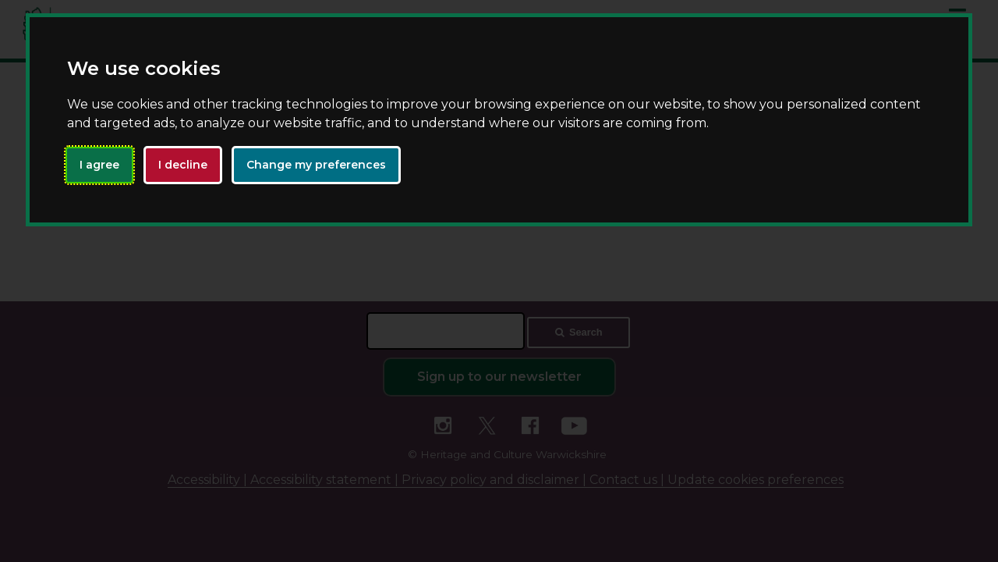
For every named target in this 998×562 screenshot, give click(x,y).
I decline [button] (182, 165)
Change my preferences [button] (316, 165)
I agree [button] (99, 165)
